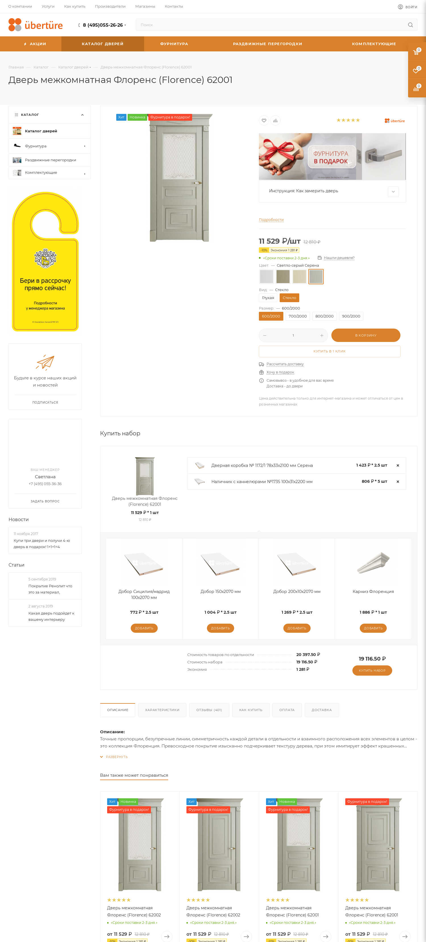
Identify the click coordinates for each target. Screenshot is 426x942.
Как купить (251, 710)
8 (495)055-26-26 (103, 25)
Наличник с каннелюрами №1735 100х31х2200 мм (262, 481)
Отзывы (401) (209, 710)
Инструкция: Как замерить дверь (334, 191)
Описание (117, 710)
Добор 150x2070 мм (221, 591)
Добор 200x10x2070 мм (297, 591)
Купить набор (372, 670)
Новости (19, 519)
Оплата (287, 710)
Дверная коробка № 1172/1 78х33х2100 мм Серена (262, 465)
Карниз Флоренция (373, 591)
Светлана (45, 476)
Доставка (322, 710)
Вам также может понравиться (134, 775)
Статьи (16, 565)
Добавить (144, 628)
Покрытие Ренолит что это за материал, (50, 589)
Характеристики (162, 710)
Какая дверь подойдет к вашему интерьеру (51, 616)
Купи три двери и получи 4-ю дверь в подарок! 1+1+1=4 (42, 543)
